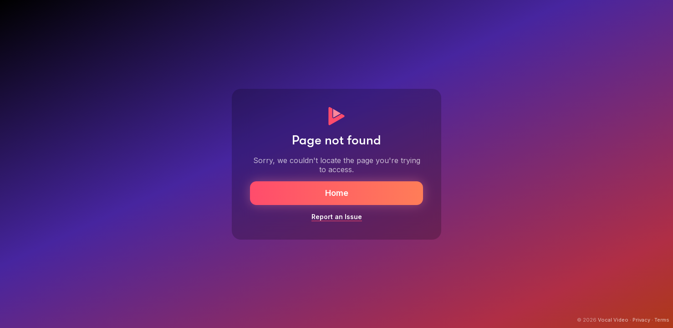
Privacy (641, 320)
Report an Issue (336, 216)
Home (336, 193)
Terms (661, 320)
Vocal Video (613, 320)
